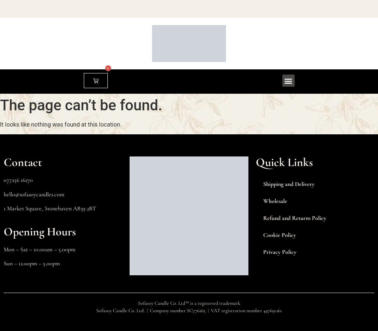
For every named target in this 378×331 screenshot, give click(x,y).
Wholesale (275, 201)
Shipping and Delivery (289, 184)
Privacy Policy (279, 252)
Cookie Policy (279, 235)
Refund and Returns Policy (294, 218)
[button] (288, 81)
